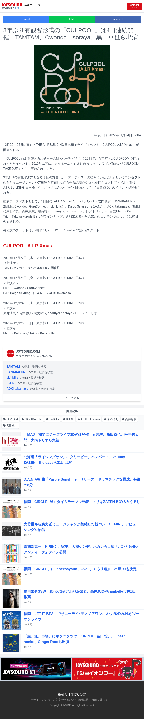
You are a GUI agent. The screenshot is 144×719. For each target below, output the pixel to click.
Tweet (26, 19)
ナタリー (19, 8)
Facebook (118, 19)
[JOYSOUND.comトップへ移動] (134, 6)
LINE (72, 19)
